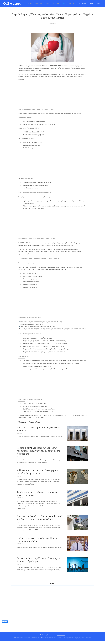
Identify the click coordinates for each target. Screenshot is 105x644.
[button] (95, 3)
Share (4, 621)
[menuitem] (32, 3)
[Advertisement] (52, 94)
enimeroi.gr (61, 635)
